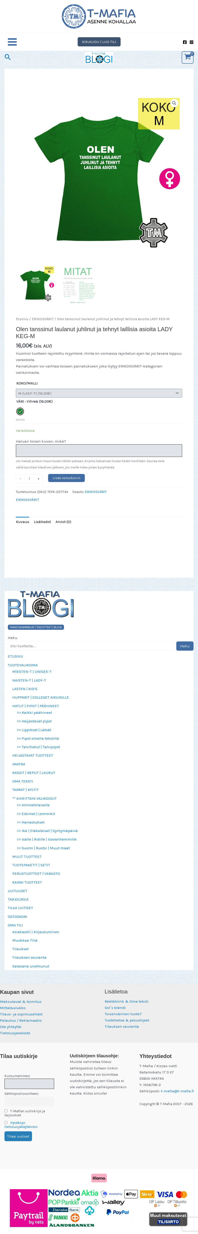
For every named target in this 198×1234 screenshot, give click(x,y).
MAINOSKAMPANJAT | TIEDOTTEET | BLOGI (36, 632)
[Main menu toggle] (12, 46)
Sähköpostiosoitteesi (21, 1094)
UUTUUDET (17, 895)
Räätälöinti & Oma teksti (127, 1001)
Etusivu (22, 324)
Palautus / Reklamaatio (21, 1020)
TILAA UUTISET (20, 912)
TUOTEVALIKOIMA (23, 669)
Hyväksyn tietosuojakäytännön (21, 1125)
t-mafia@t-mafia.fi (177, 1091)
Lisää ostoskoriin (66, 482)
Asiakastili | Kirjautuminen (36, 936)
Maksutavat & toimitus (20, 1001)
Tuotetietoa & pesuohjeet (127, 1020)
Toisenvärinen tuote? (123, 1014)
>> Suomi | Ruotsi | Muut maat (43, 852)
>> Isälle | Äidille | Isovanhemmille (47, 844)
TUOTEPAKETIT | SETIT (31, 869)
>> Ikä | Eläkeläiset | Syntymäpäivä (47, 835)
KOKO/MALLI (27, 387)
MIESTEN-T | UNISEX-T (32, 676)
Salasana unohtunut (30, 970)
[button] (99, 46)
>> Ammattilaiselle (33, 809)
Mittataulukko (13, 1008)
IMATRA (18, 768)
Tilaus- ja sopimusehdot (21, 1014)
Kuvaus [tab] (22, 526)
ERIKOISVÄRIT (43, 324)
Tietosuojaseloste (15, 1033)
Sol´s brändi (115, 1007)
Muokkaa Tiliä (25, 945)
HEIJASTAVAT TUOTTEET (32, 760)
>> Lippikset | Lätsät (34, 734)
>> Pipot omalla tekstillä (38, 743)
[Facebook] (185, 47)
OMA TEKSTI (22, 786)
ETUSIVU (15, 661)
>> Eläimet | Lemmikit (36, 818)
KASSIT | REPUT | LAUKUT (33, 777)
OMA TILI (15, 930)
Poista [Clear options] (20, 424)
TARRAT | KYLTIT (25, 794)
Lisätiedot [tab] (42, 526)
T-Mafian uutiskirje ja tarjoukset (24, 1113)
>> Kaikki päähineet (34, 717)
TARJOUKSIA (18, 904)
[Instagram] (191, 47)
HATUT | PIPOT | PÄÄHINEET (35, 710)
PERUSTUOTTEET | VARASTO (36, 878)
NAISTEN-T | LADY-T (29, 684)
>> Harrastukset (31, 827)
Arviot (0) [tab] (63, 526)
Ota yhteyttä (10, 1026)
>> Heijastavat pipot (34, 725)
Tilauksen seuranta (29, 962)
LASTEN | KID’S (24, 693)
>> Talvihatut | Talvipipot (38, 751)
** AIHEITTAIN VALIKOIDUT (34, 803)
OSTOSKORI (17, 921)
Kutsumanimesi (17, 1076)
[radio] (20, 416)
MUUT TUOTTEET (27, 861)
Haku (12, 642)
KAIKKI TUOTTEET (27, 886)
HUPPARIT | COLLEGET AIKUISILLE (40, 702)
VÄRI (20, 406)
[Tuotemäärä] (29, 483)
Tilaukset (20, 953)
